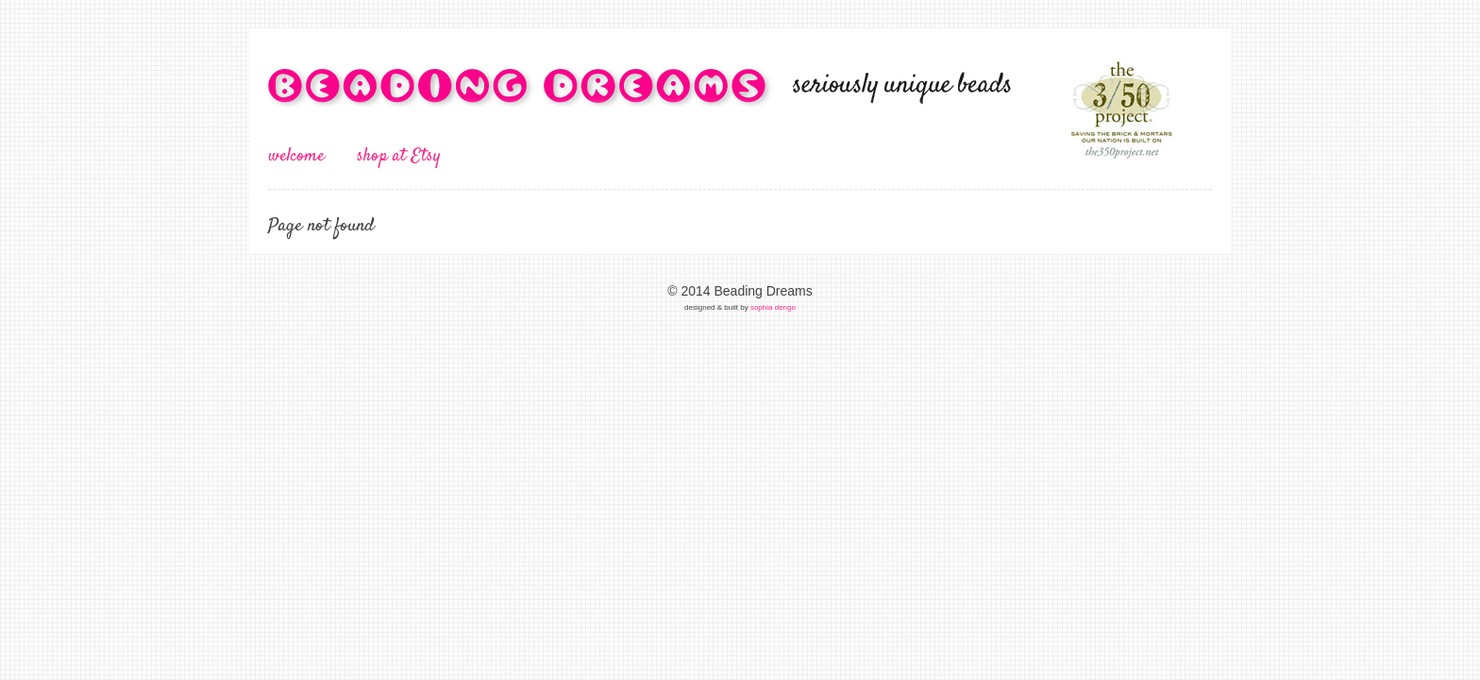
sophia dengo (773, 307)
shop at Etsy (399, 156)
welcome (296, 156)
